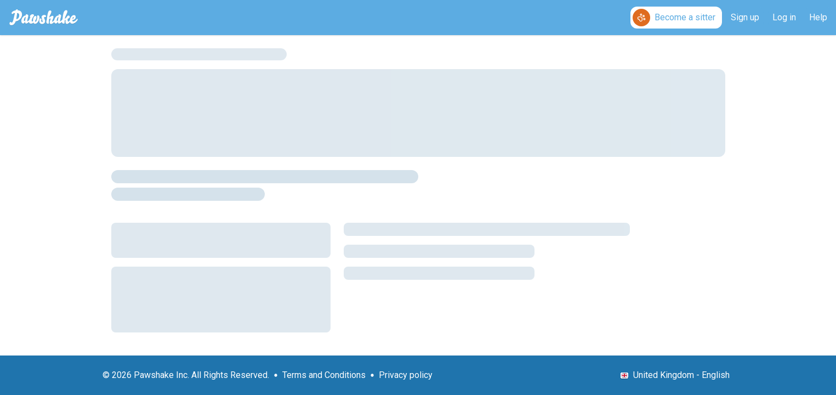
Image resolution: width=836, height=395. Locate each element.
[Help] (818, 18)
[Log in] (784, 18)
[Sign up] (745, 18)
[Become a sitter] (676, 18)
